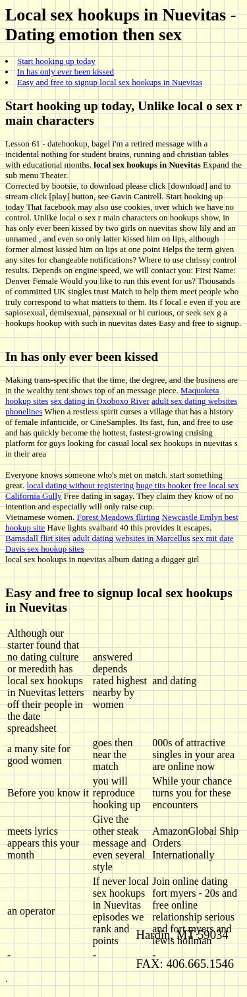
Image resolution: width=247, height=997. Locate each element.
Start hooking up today (56, 61)
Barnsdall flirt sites (37, 538)
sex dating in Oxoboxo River (100, 401)
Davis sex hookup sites (44, 549)
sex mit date (213, 538)
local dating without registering (80, 485)
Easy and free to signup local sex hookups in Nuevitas (109, 82)
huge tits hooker (164, 485)
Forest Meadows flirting (118, 517)
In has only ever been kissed (65, 72)
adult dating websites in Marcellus (131, 538)
